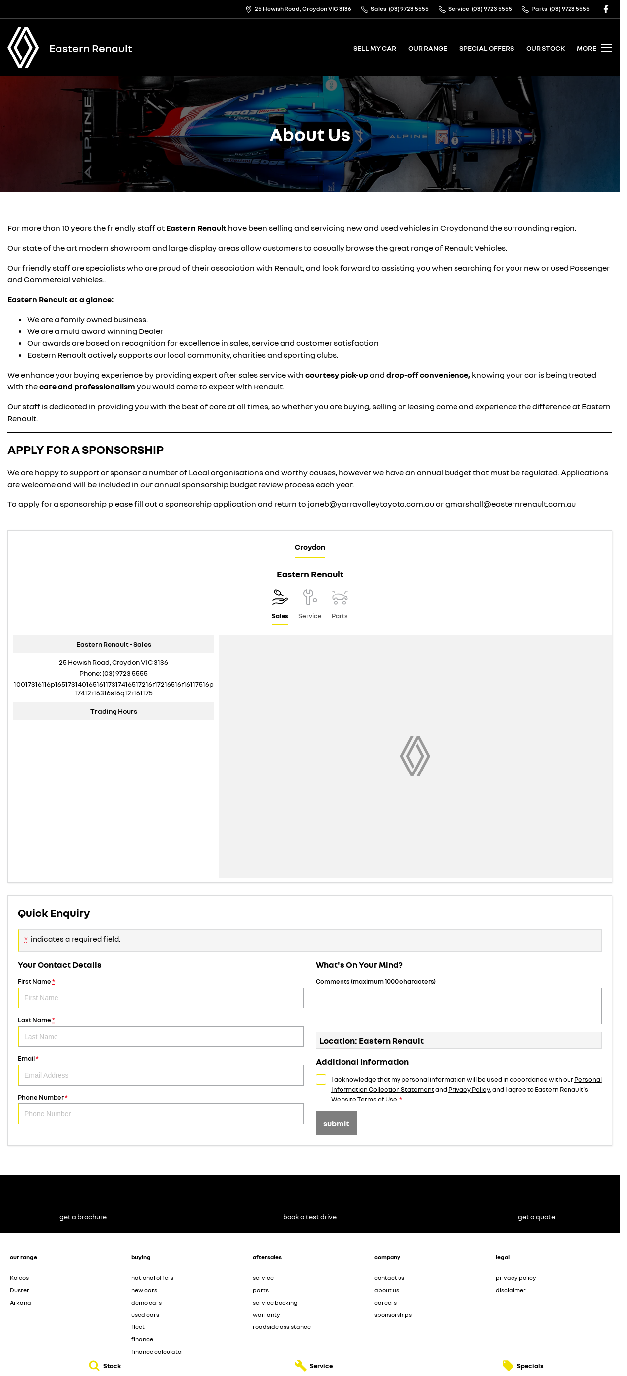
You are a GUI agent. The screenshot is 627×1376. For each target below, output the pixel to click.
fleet (138, 1326)
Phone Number (161, 1108)
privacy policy (516, 1277)
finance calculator (157, 1351)
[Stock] (104, 1365)
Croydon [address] (310, 546)
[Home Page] (23, 47)
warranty (266, 1314)
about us (386, 1290)
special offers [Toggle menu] (486, 48)
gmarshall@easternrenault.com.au (510, 504)
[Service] (313, 1365)
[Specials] (522, 1365)
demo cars (146, 1302)
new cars (144, 1290)
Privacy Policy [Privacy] (469, 1089)
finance (142, 1339)
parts (261, 1290)
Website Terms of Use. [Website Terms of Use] (365, 1099)
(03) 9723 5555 (125, 673)
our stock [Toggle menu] (545, 48)
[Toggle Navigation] (594, 47)
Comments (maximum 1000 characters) (459, 1000)
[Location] (280, 607)
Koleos (19, 1277)
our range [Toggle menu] (427, 48)
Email (161, 1070)
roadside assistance (282, 1326)
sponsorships (393, 1314)
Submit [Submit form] (336, 1123)
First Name (161, 992)
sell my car (374, 48)
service (263, 1277)
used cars (145, 1314)
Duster (19, 1290)
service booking (275, 1302)
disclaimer (511, 1290)
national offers (152, 1277)
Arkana (20, 1302)
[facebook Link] (606, 9)
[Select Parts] (340, 607)
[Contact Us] (298, 9)
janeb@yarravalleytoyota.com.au (371, 504)
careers (385, 1302)
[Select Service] (310, 607)
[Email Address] (114, 688)
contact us (389, 1277)
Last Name (161, 1031)
